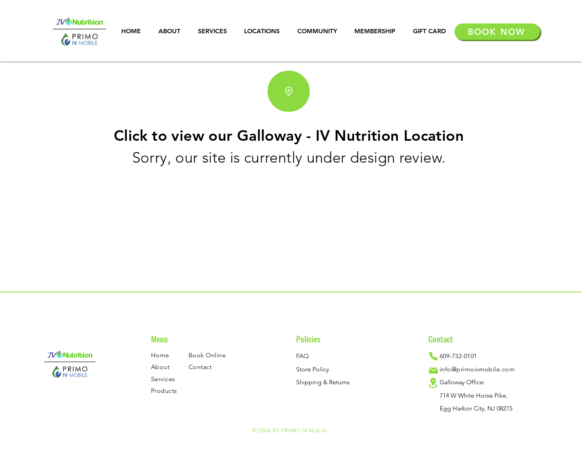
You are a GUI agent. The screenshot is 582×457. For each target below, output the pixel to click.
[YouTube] (484, 431)
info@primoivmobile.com (477, 369)
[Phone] (433, 355)
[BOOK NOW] (497, 31)
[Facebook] (432, 431)
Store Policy (312, 369)
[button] (212, 31)
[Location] (289, 91)
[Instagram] (467, 431)
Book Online (207, 355)
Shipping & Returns (323, 382)
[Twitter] (449, 431)
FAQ (302, 356)
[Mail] (433, 371)
